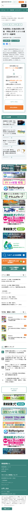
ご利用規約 (4, 480)
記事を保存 (7, 40)
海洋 (20, 24)
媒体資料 (3, 471)
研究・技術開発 (14, 24)
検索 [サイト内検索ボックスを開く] (24, 5)
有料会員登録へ (14, 107)
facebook (7, 44)
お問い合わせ (5, 469)
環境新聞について (6, 467)
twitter (4, 44)
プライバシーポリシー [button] (9, 505)
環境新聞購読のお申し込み (8, 494)
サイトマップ (5, 484)
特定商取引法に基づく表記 (8, 478)
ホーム (3, 16)
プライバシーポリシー (7, 482)
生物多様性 (6, 24)
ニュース (8, 16)
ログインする (14, 101)
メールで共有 (16, 40)
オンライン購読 (5, 491)
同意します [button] (7, 508)
